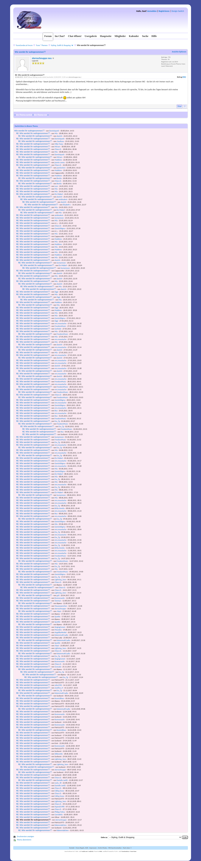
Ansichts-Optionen (179, 52)
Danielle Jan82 (62, 780)
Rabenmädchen (61, 825)
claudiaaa (60, 141)
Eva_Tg (57, 421)
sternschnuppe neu (42, 58)
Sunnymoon (59, 218)
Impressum (92, 848)
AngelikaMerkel (60, 632)
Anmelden (152, 11)
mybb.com (84, 851)
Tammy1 (58, 601)
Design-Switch (178, 11)
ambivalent (63, 199)
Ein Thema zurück (24, 115)
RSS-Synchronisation (115, 848)
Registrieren (164, 11)
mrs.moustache (60, 323)
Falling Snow (59, 791)
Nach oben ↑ (127, 848)
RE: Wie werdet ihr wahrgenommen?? (33, 133)
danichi (59, 136)
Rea (56, 411)
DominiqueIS (54, 131)
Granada (58, 667)
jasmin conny (60, 162)
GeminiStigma (60, 228)
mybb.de (91, 851)
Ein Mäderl (59, 194)
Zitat (179, 106)
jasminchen (61, 168)
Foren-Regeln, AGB (82, 848)
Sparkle (57, 616)
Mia (56, 133)
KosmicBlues (59, 698)
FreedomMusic (60, 326)
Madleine (58, 160)
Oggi (56, 292)
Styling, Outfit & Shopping (61, 45)
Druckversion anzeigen (25, 836)
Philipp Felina (60, 812)
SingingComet (60, 627)
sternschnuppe (60, 609)
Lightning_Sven (60, 580)
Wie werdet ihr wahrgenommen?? (29, 130)
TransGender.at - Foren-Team (129, 851)
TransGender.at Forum (24, 45)
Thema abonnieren (24, 840)
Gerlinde (58, 329)
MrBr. (100, 851)
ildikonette (59, 754)
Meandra (58, 630)
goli (58, 595)
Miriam (57, 147)
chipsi (59, 611)
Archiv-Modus (102, 848)
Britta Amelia (60, 508)
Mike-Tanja (59, 144)
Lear (56, 186)
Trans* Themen (42, 45)
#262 (184, 77)
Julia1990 (58, 685)
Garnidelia (58, 814)
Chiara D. (58, 149)
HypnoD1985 (60, 807)
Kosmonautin (60, 598)
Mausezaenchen (61, 606)
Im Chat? (60, 36)
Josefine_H (59, 688)
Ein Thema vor (40, 115)
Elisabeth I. (67, 205)
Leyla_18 (58, 783)
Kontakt (71, 848)
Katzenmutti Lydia (61, 635)
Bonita (59, 178)
